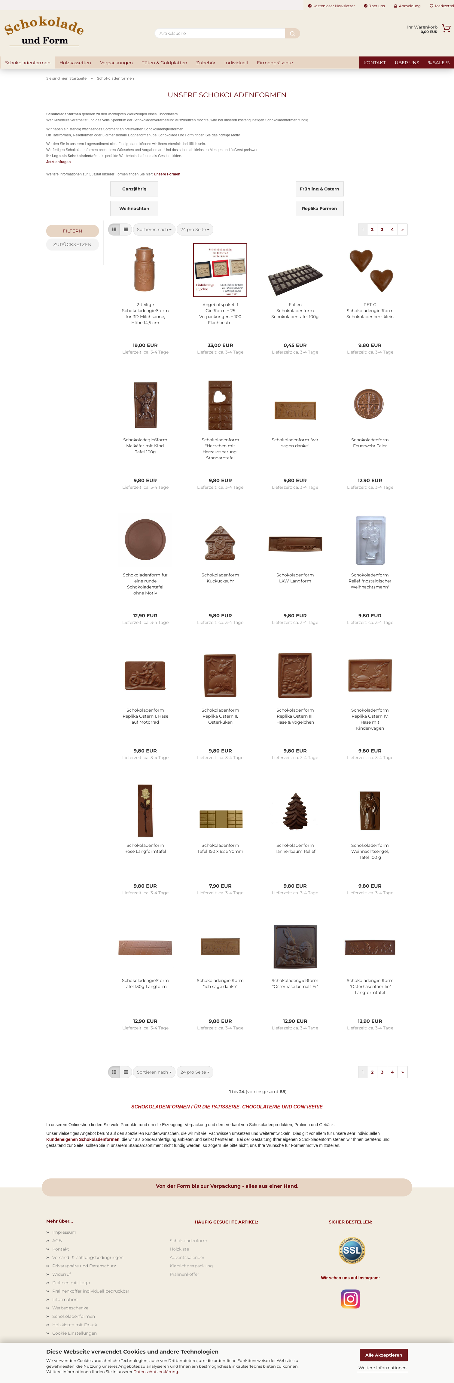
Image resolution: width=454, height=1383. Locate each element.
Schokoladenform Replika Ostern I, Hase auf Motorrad (145, 716)
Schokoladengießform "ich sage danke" (220, 983)
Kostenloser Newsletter (331, 6)
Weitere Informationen (382, 1367)
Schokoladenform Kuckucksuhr (220, 578)
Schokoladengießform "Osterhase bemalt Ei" (295, 983)
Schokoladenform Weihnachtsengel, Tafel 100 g (370, 851)
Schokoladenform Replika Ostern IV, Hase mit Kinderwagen (370, 719)
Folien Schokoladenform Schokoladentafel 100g (295, 310)
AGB (57, 1240)
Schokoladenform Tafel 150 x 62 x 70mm (220, 848)
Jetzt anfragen (58, 162)
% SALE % (438, 62)
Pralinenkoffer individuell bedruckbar (90, 1291)
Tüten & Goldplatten (164, 62)
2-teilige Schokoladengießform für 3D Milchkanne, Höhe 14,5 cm (145, 313)
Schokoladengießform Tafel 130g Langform (145, 983)
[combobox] (154, 229)
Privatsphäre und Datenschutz (84, 1266)
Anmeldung (407, 6)
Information (65, 1299)
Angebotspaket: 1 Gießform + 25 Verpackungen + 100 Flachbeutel (220, 313)
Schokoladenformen (27, 62)
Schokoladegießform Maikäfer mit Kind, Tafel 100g (145, 445)
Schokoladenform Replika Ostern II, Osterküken (220, 716)
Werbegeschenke (70, 1308)
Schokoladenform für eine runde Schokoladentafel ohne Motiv (145, 584)
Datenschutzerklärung (155, 1371)
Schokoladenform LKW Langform (295, 578)
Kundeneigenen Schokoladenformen (82, 1139)
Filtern (72, 231)
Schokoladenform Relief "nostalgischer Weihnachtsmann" (370, 581)
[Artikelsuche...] (292, 33)
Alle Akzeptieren (383, 1355)
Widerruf (61, 1274)
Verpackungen (116, 62)
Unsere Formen (167, 174)
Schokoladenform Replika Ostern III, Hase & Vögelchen (295, 716)
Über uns (374, 6)
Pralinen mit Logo (71, 1282)
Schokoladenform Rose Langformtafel (145, 848)
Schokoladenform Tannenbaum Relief (295, 848)
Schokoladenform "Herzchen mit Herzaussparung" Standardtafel (220, 448)
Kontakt (375, 62)
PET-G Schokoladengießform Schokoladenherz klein (370, 310)
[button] (114, 229)
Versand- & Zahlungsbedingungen (87, 1257)
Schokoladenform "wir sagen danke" (295, 442)
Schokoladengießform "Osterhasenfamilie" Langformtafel (370, 986)
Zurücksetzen (72, 244)
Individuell (236, 62)
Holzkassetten (75, 62)
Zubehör (205, 62)
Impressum (64, 1232)
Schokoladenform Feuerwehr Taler (370, 442)
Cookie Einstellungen (74, 1333)
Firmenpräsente (275, 62)
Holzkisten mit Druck (74, 1324)
